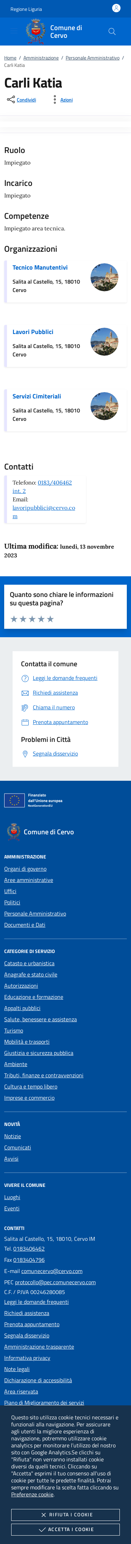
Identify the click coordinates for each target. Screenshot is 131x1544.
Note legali (17, 1369)
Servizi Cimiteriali (37, 396)
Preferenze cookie (32, 1494)
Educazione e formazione (33, 997)
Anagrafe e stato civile (30, 974)
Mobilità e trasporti (27, 1041)
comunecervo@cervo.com (51, 1271)
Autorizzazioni (21, 985)
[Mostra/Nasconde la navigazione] (14, 31)
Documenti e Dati (24, 924)
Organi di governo (25, 868)
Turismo (13, 1030)
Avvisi (11, 1158)
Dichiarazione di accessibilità (38, 1380)
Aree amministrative (28, 880)
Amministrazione (41, 57)
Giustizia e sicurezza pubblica (38, 1053)
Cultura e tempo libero (30, 1086)
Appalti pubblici (22, 1008)
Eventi (12, 1208)
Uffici (10, 891)
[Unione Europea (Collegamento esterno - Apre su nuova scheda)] (65, 802)
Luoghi (12, 1197)
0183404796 (29, 1260)
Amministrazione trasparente (39, 1346)
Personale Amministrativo (92, 57)
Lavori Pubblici (33, 331)
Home (10, 57)
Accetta (65, 1529)
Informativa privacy (27, 1358)
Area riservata (21, 1391)
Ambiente (15, 1064)
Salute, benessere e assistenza (40, 1019)
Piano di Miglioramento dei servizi (44, 1402)
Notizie (12, 1136)
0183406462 (29, 1248)
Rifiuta (65, 1515)
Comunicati (17, 1147)
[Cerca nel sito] (112, 31)
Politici (12, 902)
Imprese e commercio (29, 1097)
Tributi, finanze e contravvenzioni (43, 1075)
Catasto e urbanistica (29, 963)
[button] (26, 8)
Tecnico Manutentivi (40, 267)
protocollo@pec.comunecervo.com (55, 1282)
